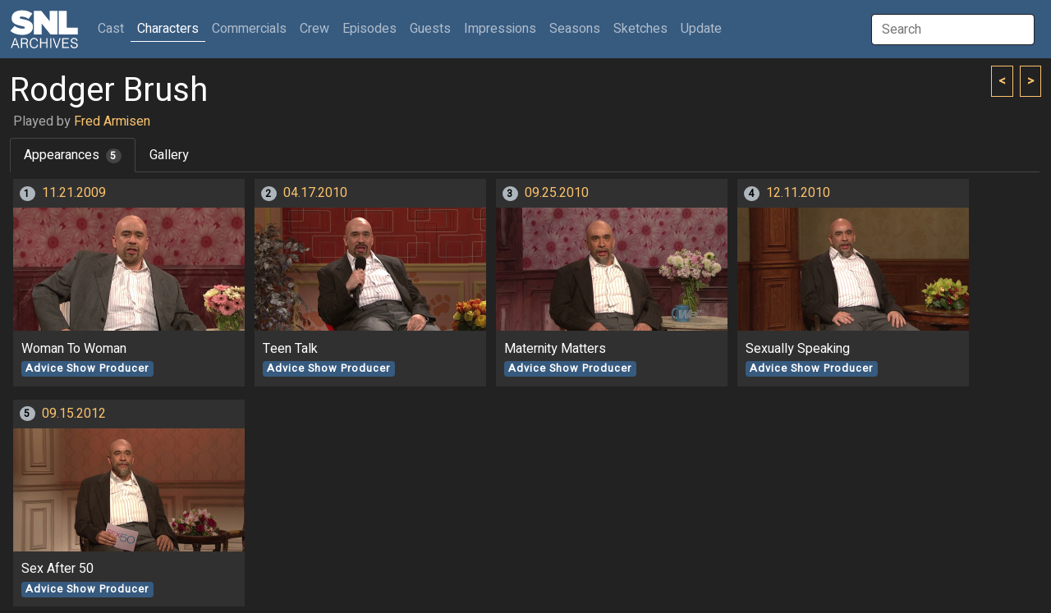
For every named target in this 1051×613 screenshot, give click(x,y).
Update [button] (701, 29)
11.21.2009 (74, 193)
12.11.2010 (798, 193)
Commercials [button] (249, 29)
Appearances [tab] (73, 155)
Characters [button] (168, 29)
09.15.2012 (74, 413)
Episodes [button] (369, 29)
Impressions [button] (500, 29)
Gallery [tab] (169, 155)
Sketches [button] (640, 29)
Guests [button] (430, 29)
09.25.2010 (557, 193)
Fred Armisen (112, 121)
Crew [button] (314, 29)
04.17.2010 (315, 193)
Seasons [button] (574, 29)
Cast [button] (114, 28)
